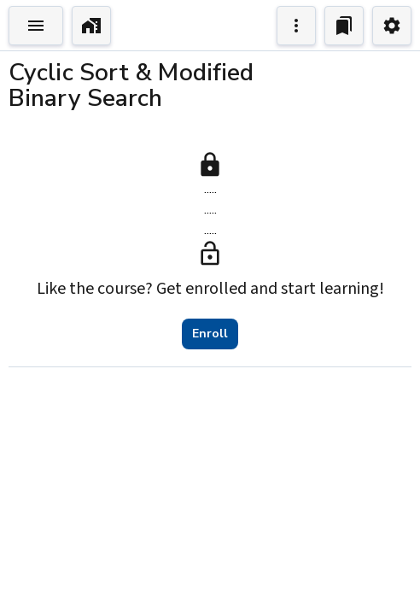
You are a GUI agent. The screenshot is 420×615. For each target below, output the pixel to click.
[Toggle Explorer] (36, 25)
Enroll (210, 334)
